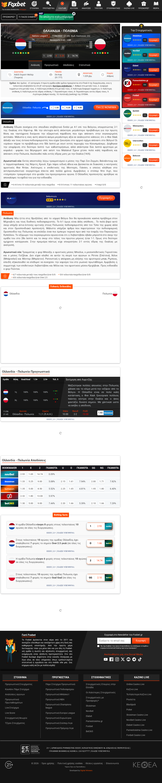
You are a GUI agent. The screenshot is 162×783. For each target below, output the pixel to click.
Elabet (135, 65)
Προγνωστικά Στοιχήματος (18, 684)
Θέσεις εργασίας (94, 763)
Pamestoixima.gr (140, 80)
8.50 (40, 488)
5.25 (60, 55)
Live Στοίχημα (12, 707)
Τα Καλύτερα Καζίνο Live (138, 694)
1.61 (71, 481)
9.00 (40, 481)
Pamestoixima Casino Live (139, 730)
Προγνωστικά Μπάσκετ (57, 694)
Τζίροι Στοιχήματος (15, 723)
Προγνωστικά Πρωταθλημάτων (14, 701)
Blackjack (131, 704)
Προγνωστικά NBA (55, 699)
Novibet (136, 50)
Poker (129, 709)
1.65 (71, 488)
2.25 (63, 488)
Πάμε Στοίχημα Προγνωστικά (60, 684)
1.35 (22, 488)
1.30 (22, 503)
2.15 (63, 481)
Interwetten (138, 141)
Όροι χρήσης (48, 763)
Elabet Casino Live (135, 725)
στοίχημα (22, 9)
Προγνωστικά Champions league (58, 706)
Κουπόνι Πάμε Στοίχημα (17, 689)
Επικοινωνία (112, 763)
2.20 (63, 503)
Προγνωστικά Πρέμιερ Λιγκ (60, 728)
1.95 (93, 488)
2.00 (93, 481)
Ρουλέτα (130, 699)
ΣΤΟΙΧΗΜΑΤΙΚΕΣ (101, 677)
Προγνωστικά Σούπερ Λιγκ (59, 723)
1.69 (31, 474)
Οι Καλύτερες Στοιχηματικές (101, 692)
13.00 (40, 496)
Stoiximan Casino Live (137, 715)
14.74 (73, 55)
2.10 (93, 503)
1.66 (71, 503)
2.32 (22, 496)
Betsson (136, 155)
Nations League (40, 36)
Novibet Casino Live (136, 720)
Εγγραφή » (106, 198)
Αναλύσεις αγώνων (15, 694)
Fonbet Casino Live (135, 735)
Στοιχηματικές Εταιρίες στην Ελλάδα (101, 686)
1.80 (102, 488)
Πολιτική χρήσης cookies (70, 763)
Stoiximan (137, 36)
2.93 (47, 55)
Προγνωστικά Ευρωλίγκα (58, 718)
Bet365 (136, 111)
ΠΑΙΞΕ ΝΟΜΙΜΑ (106, 107)
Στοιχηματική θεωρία (16, 718)
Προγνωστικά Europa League (60, 713)
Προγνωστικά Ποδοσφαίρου (60, 689)
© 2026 (35, 763)
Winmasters (138, 126)
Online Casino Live (135, 684)
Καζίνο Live (132, 689)
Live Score (10, 713)
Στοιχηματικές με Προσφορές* (95, 699)
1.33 (22, 481)
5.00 (31, 488)
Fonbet (136, 95)
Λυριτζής (87, 379)
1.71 (102, 481)
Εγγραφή (141, 640)
